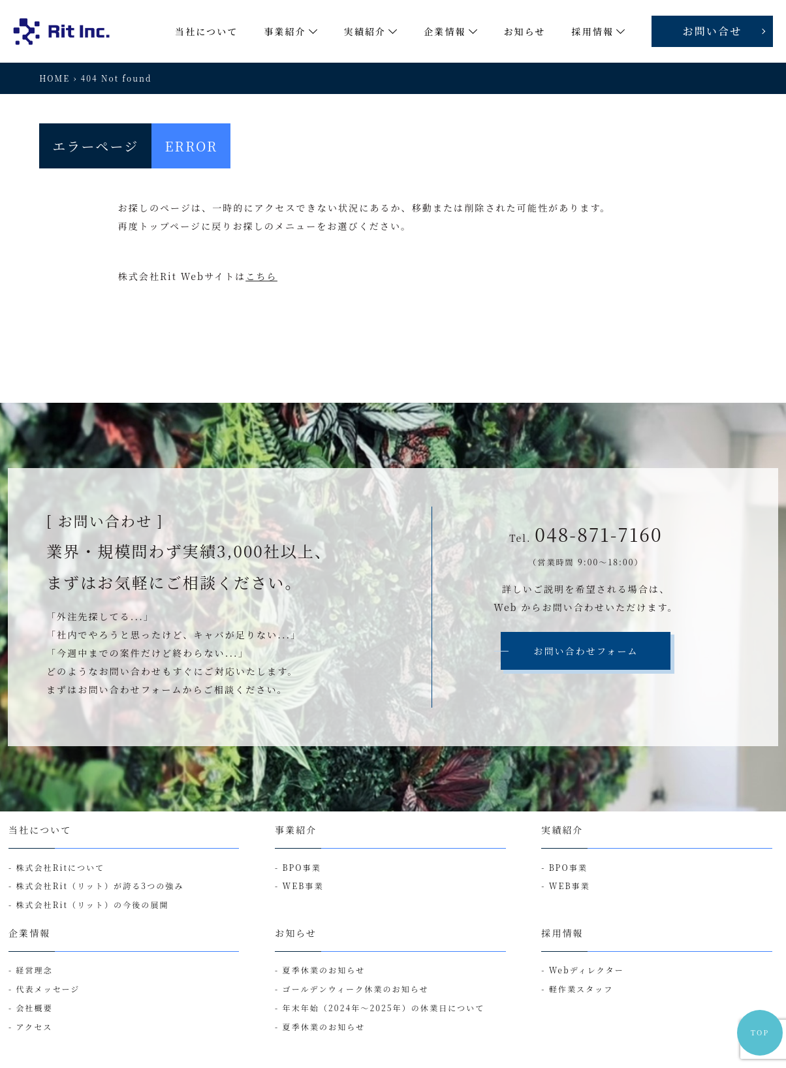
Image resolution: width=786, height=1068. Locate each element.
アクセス (34, 1026)
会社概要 (34, 1007)
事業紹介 (296, 829)
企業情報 (29, 932)
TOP (760, 1032)
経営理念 (34, 969)
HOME (54, 78)
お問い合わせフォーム (585, 650)
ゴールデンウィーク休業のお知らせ (356, 988)
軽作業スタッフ (581, 988)
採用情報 (562, 932)
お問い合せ (712, 31)
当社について (39, 829)
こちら (261, 276)
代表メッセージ (48, 988)
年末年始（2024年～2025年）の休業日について (384, 1007)
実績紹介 (562, 829)
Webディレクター (586, 969)
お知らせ (296, 932)
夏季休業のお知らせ (324, 969)
